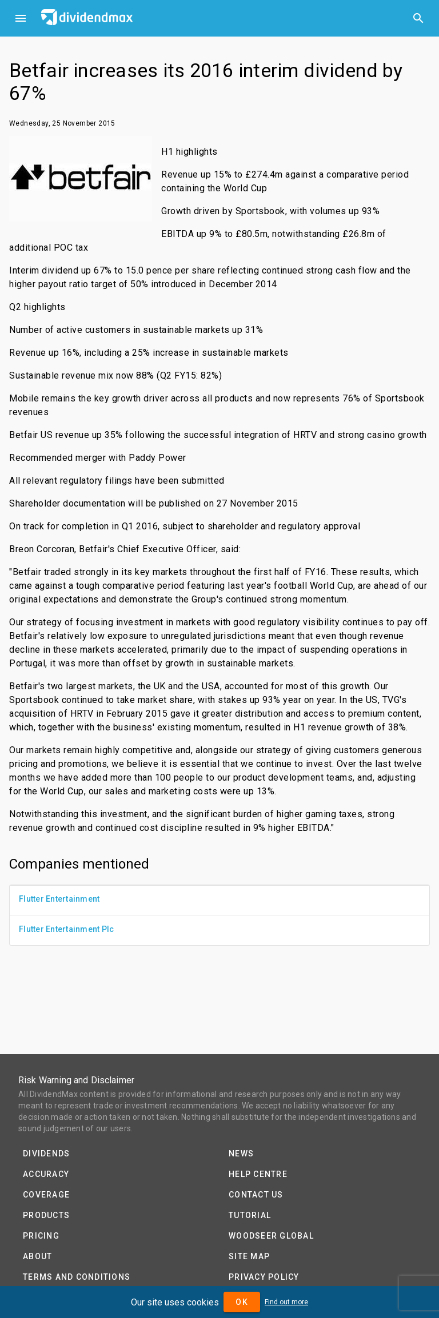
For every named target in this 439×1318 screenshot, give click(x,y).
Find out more (286, 1302)
